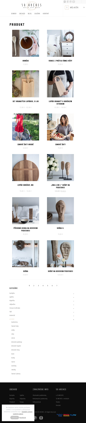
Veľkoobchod (37, 402)
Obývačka (22, 399)
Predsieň (12, 402)
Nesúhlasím (23, 417)
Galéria (37, 13)
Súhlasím (14, 417)
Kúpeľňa (12, 399)
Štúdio (58, 402)
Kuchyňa (12, 395)
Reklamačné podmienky (40, 399)
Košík (74, 7)
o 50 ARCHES (60, 395)
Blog (30, 13)
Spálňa (22, 395)
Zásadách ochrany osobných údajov (22, 413)
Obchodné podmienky (39, 395)
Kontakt (46, 13)
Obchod (22, 13)
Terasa (22, 402)
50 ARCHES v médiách (62, 399)
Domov (13, 13)
